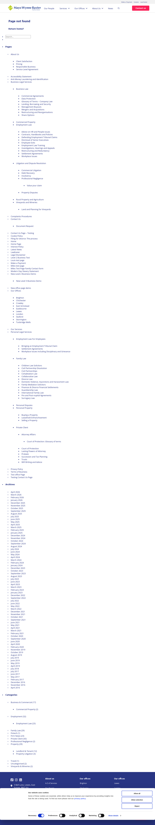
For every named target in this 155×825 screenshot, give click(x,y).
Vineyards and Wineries (26, 202)
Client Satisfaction (24, 61)
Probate (25, 454)
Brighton (20, 297)
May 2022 (15, 606)
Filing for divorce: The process (24, 238)
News (110, 8)
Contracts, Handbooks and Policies (37, 134)
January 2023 (16, 592)
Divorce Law (27, 379)
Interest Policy (17, 246)
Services (63, 8)
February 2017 (17, 679)
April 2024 (15, 557)
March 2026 (16, 494)
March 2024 (16, 560)
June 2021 (15, 622)
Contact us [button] (141, 8)
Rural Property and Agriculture (30, 199)
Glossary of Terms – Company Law (37, 101)
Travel (13, 761)
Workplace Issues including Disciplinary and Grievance (46, 351)
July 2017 (15, 671)
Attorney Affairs (29, 434)
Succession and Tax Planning (34, 456)
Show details (113, 821)
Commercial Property (25, 122)
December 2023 (18, 568)
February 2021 (17, 633)
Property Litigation (24, 753)
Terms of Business (19, 472)
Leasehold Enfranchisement (34, 417)
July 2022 (15, 600)
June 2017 (15, 674)
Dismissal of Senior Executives (35, 140)
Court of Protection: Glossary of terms (44, 441)
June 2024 (15, 551)
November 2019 (18, 649)
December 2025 (18, 503)
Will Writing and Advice (32, 462)
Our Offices (79, 8)
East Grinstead (22, 306)
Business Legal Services (21, 82)
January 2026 (16, 500)
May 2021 (15, 625)
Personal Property (24, 408)
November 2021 (18, 614)
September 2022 (18, 598)
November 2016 (18, 685)
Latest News (16, 249)
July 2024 (15, 549)
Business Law (22, 89)
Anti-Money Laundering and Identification (29, 79)
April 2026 (15, 492)
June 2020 (15, 641)
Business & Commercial (21, 702)
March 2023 (16, 587)
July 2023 (15, 579)
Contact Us (16, 219)
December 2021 (18, 611)
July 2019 (15, 657)
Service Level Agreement (27, 69)
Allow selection (137, 805)
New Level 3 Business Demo (28, 281)
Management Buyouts (31, 107)
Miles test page (17, 265)
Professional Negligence (32, 178)
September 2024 (18, 543)
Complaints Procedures (21, 216)
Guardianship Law (30, 390)
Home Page (16, 244)
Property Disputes (30, 192)
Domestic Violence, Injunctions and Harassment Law (45, 382)
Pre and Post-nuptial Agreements (36, 395)
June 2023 (15, 581)
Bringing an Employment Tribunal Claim (39, 346)
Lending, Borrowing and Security (36, 104)
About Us (96, 8)
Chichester (21, 300)
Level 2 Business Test (20, 257)
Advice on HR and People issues (36, 131)
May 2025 (15, 522)
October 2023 (17, 570)
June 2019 (15, 660)
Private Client (22, 427)
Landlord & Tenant (24, 751)
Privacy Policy (17, 469)
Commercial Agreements (33, 96)
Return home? (16, 29)
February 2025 (17, 530)
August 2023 (16, 576)
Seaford (19, 316)
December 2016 (18, 682)
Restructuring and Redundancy (35, 150)
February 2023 (17, 590)
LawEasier (15, 252)
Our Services (16, 329)
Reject (137, 811)
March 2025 (16, 527)
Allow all (137, 799)
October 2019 (17, 652)
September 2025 (18, 511)
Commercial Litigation (31, 170)
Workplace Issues (29, 156)
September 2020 (18, 638)
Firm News (15, 736)
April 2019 (15, 666)
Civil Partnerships (29, 371)
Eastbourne (21, 308)
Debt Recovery (28, 173)
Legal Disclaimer (18, 255)
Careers (136, 2)
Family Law (21, 358)
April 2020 (15, 644)
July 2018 (15, 668)
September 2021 (18, 619)
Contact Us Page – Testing (22, 233)
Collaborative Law (30, 376)
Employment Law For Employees (30, 339)
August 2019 (16, 655)
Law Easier (143, 2)
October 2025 (17, 508)
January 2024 (16, 565)
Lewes (19, 311)
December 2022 (18, 595)
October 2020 (17, 636)
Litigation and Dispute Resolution (31, 163)
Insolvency (26, 175)
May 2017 (15, 677)
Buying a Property (30, 415)
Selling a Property (29, 420)
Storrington (21, 319)
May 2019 (15, 663)
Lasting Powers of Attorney (34, 451)
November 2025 (18, 505)
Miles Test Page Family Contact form (27, 268)
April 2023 (15, 584)
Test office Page (18, 474)
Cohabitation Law (29, 373)
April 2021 (15, 628)
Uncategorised (17, 763)
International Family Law (33, 392)
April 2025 (15, 524)
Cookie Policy (17, 236)
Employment (16, 716)
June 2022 (15, 603)
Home (13, 241)
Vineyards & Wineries (20, 766)
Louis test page (17, 260)
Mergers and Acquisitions (33, 109)
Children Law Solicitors (32, 365)
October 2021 (17, 617)
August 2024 (16, 546)
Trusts (24, 459)
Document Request (24, 226)
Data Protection (29, 98)
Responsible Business (26, 66)
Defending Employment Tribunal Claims (39, 137)
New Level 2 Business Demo (23, 274)
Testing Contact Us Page (21, 477)
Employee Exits (28, 142)
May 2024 (15, 554)
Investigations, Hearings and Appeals (38, 148)
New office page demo (21, 288)
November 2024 (18, 538)
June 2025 (15, 519)
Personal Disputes (24, 405)
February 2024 (17, 562)
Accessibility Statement (21, 76)
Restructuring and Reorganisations (37, 112)
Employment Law (24, 124)
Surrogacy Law (28, 398)
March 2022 (16, 609)
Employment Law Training (33, 145)
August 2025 (16, 513)
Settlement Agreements (32, 153)
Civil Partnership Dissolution (34, 368)
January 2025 (16, 532)
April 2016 (15, 687)
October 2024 (17, 541)
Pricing (19, 64)
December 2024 (18, 535)
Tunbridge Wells (23, 322)
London (19, 314)
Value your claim (34, 185)
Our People (49, 8)
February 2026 (17, 497)
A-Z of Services (51, 783)
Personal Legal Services (21, 332)
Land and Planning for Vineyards (36, 209)
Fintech (14, 733)
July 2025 (15, 516)
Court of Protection (30, 448)
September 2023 (18, 573)
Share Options (28, 115)
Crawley (19, 303)
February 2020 (17, 647)
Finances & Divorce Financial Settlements (40, 387)
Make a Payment (126, 2)
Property (15, 744)
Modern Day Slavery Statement (25, 271)
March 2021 (16, 630)
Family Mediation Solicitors (34, 384)
